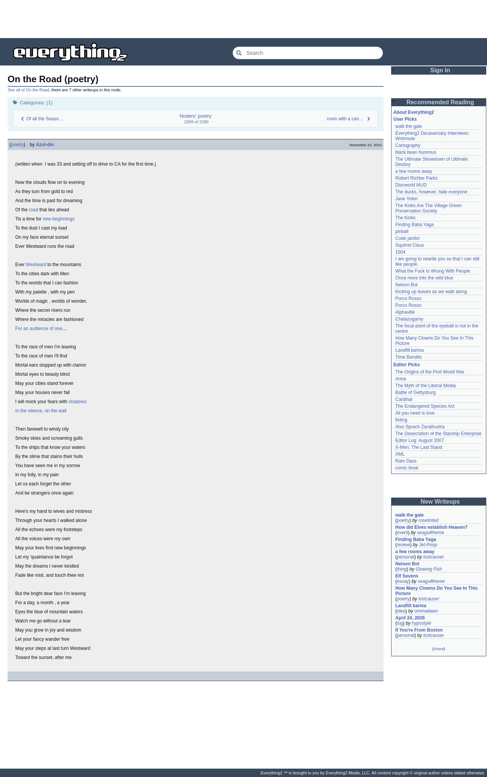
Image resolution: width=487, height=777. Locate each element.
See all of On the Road (28, 90)
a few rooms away (413, 171)
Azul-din (45, 144)
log (400, 623)
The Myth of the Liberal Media (425, 385)
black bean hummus (415, 152)
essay (403, 581)
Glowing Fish (428, 569)
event (402, 532)
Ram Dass (406, 461)
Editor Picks (406, 364)
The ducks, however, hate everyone (431, 192)
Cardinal (403, 399)
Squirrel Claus (409, 245)
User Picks (405, 119)
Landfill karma (409, 350)
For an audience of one (38, 328)
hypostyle (421, 623)
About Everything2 (413, 112)
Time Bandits (408, 357)
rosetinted (429, 520)
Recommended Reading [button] (440, 102)
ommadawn (426, 611)
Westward (36, 264)
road (33, 209)
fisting (401, 420)
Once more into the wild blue (424, 278)
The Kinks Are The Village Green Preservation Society (428, 208)
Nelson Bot (406, 284)
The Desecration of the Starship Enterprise (438, 433)
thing (402, 569)
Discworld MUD (411, 185)
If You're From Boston (418, 630)
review (403, 544)
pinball (402, 231)
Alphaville (405, 312)
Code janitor (407, 238)
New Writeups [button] (440, 501)
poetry (17, 144)
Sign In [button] (440, 70)
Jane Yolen (406, 198)
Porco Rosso (408, 298)
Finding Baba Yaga (414, 224)
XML (400, 454)
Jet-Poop (428, 544)
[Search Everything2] (307, 52)
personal (405, 557)
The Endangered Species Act (424, 406)
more (438, 648)
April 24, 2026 (410, 618)
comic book (407, 468)
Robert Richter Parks (416, 178)
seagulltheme (430, 532)
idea (401, 611)
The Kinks (405, 217)
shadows (77, 401)
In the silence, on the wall (41, 410)
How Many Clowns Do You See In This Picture (436, 591)
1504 (400, 252)
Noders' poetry (196, 116)
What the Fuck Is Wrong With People (432, 271)
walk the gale (408, 126)
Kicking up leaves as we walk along (431, 291)
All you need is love (414, 413)
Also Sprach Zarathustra (419, 426)
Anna (400, 378)
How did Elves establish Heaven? (431, 527)
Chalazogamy (409, 319)
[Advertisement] (243, 19)
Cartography (407, 145)
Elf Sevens (407, 576)
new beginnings (58, 219)
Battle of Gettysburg (415, 392)
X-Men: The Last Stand (418, 447)
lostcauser (433, 557)
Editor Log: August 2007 (419, 440)
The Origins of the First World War (429, 372)
